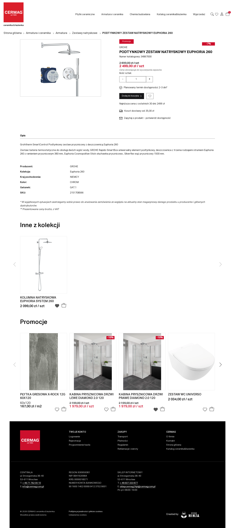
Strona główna (13, 33)
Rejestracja (75, 441)
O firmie (170, 437)
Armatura (61, 33)
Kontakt (170, 441)
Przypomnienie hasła (79, 445)
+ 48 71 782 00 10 (31, 483)
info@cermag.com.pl (33, 486)
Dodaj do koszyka (130, 96)
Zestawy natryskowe (84, 33)
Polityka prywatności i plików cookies (86, 512)
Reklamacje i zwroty (128, 449)
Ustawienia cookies (78, 515)
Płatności (123, 441)
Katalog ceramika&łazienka (180, 449)
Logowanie (74, 437)
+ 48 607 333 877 (129, 483)
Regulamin (123, 445)
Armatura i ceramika (38, 33)
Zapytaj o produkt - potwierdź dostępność (145, 118)
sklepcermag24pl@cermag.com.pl (137, 486)
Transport (123, 437)
